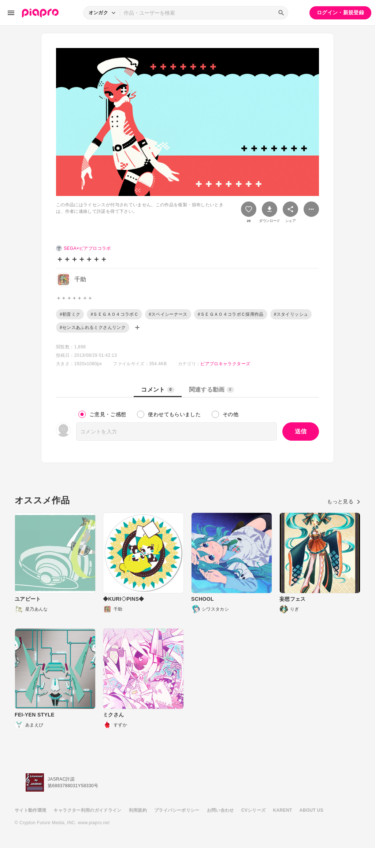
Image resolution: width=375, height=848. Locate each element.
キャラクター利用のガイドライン (87, 810)
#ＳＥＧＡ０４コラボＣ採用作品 (231, 314)
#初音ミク (70, 314)
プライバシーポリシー (177, 810)
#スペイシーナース (168, 314)
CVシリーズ (253, 810)
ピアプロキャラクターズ (225, 363)
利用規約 (138, 810)
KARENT (282, 810)
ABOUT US (311, 810)
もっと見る (343, 501)
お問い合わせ (220, 810)
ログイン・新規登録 (340, 12)
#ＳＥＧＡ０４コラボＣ (114, 314)
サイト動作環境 (30, 810)
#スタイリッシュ (291, 314)
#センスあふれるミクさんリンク (93, 327)
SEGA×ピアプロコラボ (87, 248)
